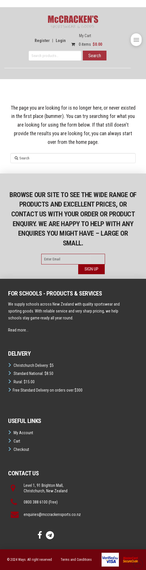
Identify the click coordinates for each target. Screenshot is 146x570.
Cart (17, 441)
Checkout (21, 449)
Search (94, 55)
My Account (23, 432)
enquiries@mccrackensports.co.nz (52, 514)
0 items (85, 44)
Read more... (18, 330)
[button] (136, 39)
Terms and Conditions (76, 560)
